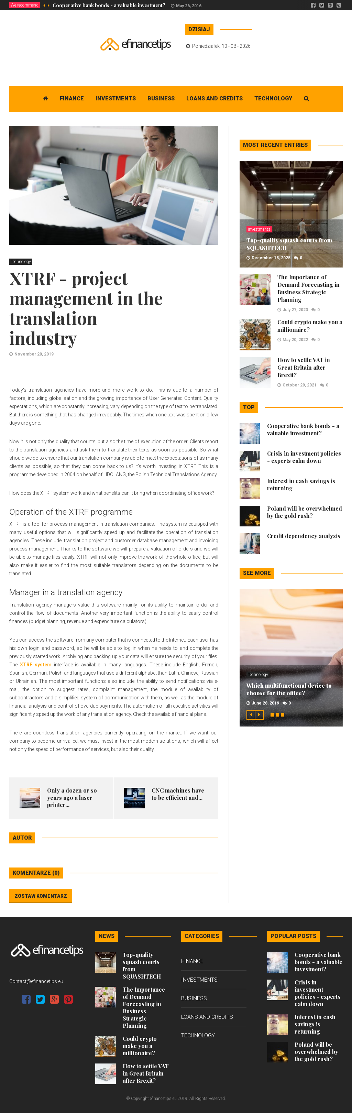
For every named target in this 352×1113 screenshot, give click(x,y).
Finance (72, 98)
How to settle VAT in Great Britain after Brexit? (303, 367)
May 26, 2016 (188, 5)
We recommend (24, 5)
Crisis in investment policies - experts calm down (304, 457)
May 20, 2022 (295, 339)
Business (161, 98)
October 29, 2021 (300, 385)
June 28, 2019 (265, 703)
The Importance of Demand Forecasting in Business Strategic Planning (308, 288)
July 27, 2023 (295, 309)
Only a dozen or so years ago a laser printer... (72, 797)
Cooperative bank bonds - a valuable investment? (109, 5)
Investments (116, 98)
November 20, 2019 (34, 354)
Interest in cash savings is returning (315, 1024)
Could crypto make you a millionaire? (140, 1046)
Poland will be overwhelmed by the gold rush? (304, 512)
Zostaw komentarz (40, 896)
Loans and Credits (214, 98)
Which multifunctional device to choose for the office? (289, 689)
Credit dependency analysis (303, 535)
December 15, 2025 (271, 257)
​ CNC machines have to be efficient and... (178, 794)
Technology (273, 98)
